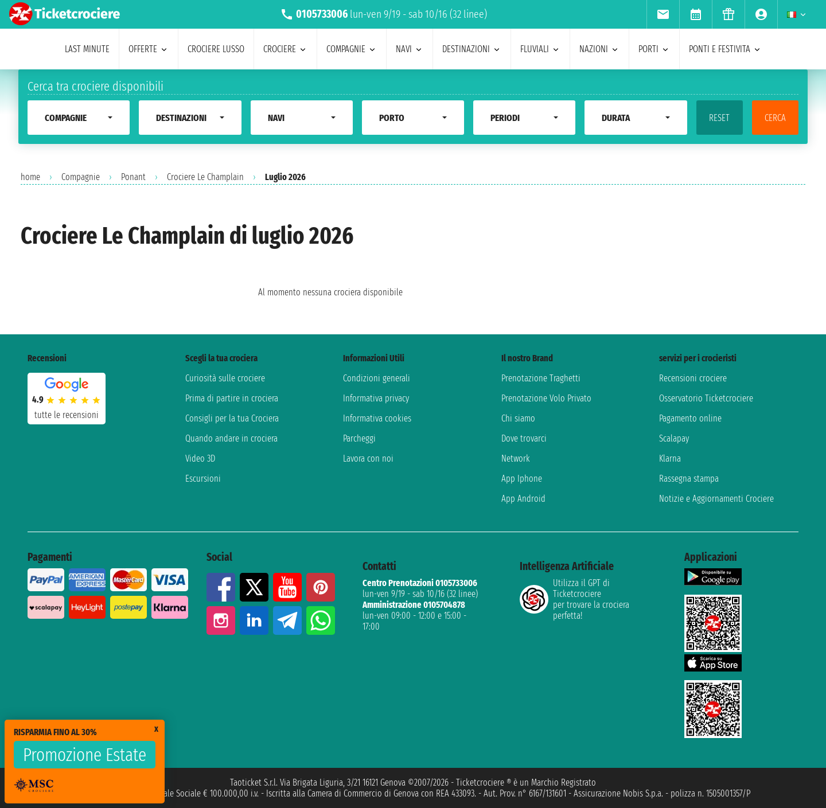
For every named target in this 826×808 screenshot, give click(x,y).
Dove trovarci (524, 438)
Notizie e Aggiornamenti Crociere (716, 498)
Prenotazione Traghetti (540, 378)
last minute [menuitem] (87, 49)
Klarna (670, 458)
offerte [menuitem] (148, 49)
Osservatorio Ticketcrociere (706, 398)
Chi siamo (518, 418)
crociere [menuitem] (285, 49)
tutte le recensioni (66, 414)
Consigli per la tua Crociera (232, 418)
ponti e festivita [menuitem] (725, 49)
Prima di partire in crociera (231, 398)
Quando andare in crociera (231, 438)
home (30, 176)
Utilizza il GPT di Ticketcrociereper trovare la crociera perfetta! (574, 599)
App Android (523, 498)
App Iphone (521, 478)
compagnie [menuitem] (351, 49)
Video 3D (200, 458)
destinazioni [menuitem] (471, 49)
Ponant (133, 176)
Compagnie (80, 176)
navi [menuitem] (409, 49)
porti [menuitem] (654, 49)
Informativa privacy (376, 398)
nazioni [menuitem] (599, 49)
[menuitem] (662, 14)
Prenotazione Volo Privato (546, 398)
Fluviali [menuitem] (540, 49)
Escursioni (203, 478)
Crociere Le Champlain (205, 176)
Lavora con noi (368, 458)
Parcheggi (359, 438)
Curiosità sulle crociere (225, 378)
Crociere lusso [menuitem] (216, 49)
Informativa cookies (377, 418)
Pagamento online (690, 418)
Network (515, 458)
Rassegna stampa (689, 478)
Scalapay (674, 438)
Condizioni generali (376, 378)
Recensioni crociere (693, 378)
